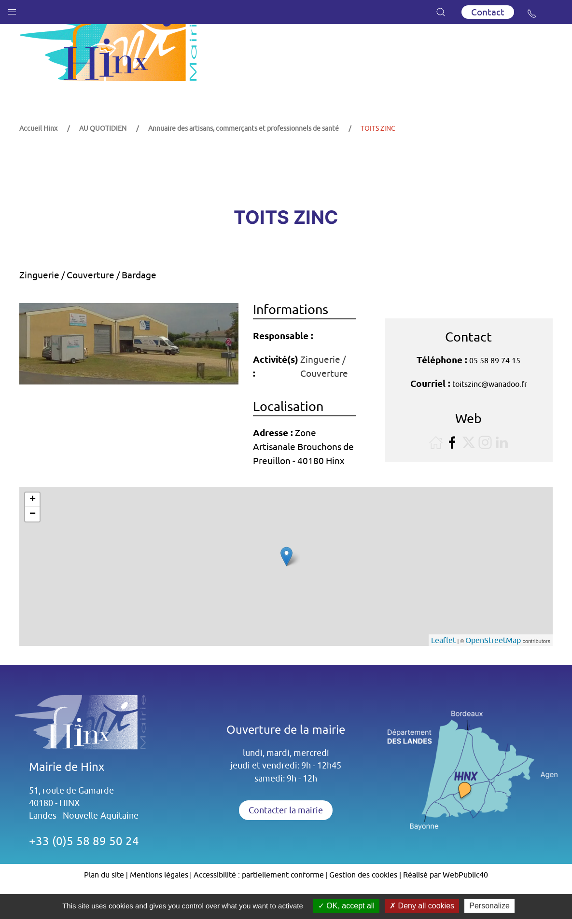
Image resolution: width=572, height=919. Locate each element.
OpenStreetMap (493, 664)
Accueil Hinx (38, 152)
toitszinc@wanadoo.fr (489, 408)
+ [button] (32, 524)
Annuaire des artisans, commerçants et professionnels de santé (243, 152)
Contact (487, 12)
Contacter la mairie (286, 834)
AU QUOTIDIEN (102, 152)
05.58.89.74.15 (494, 384)
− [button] (32, 538)
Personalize (489, 906)
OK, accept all (346, 906)
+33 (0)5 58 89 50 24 (84, 865)
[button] (12, 9)
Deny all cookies (422, 906)
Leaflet (443, 664)
